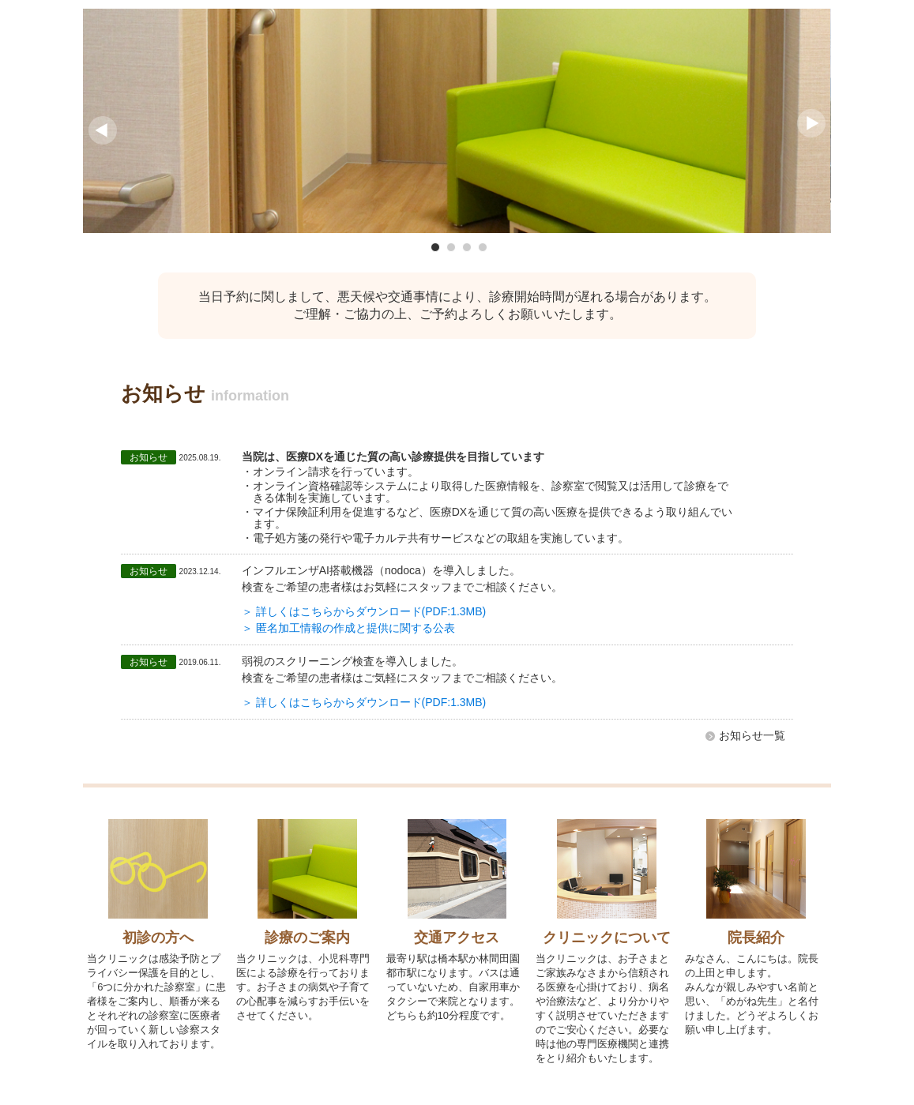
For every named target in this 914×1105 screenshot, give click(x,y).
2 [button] (451, 247)
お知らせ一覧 (752, 735)
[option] (456, 121)
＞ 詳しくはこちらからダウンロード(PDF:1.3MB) (364, 611)
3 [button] (467, 247)
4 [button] (482, 247)
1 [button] (435, 247)
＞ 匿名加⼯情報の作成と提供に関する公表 (348, 628)
